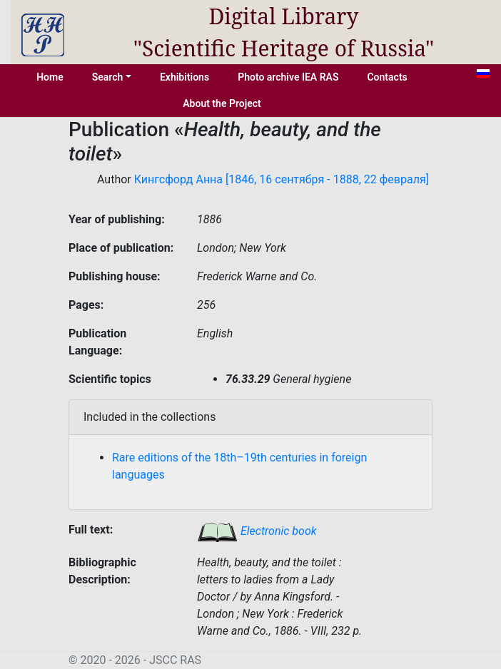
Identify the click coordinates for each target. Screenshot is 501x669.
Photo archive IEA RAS (288, 77)
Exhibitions (184, 77)
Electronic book (257, 531)
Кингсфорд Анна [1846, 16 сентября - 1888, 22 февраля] (281, 179)
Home (50, 77)
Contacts (387, 77)
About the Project (222, 103)
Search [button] (107, 77)
